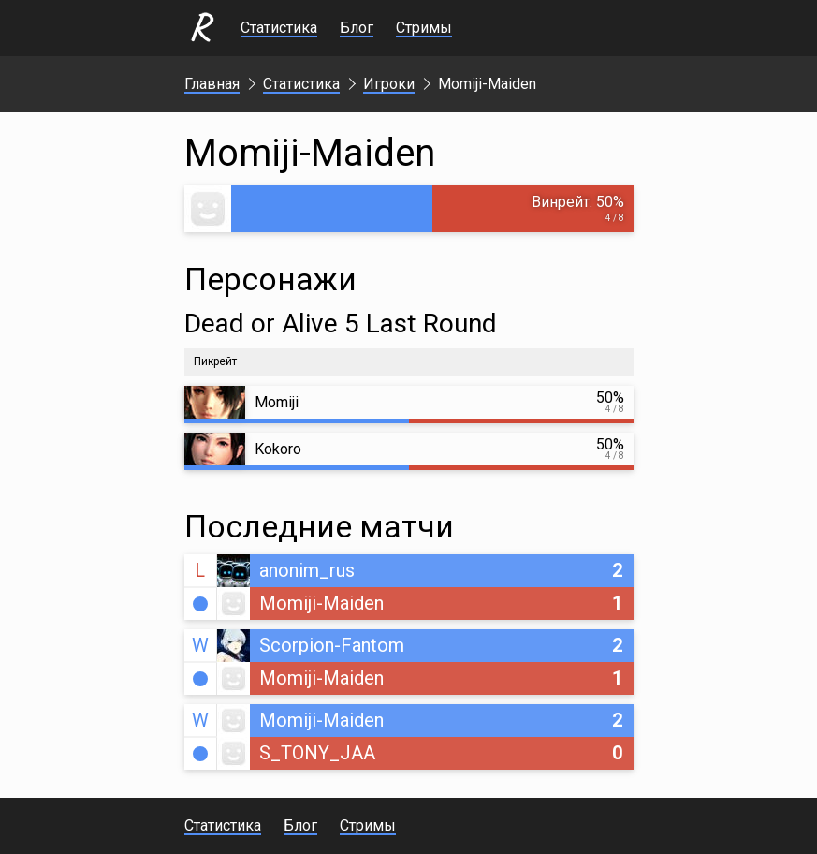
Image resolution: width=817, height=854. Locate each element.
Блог (356, 28)
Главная (212, 84)
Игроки (389, 84)
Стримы (424, 28)
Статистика (279, 28)
